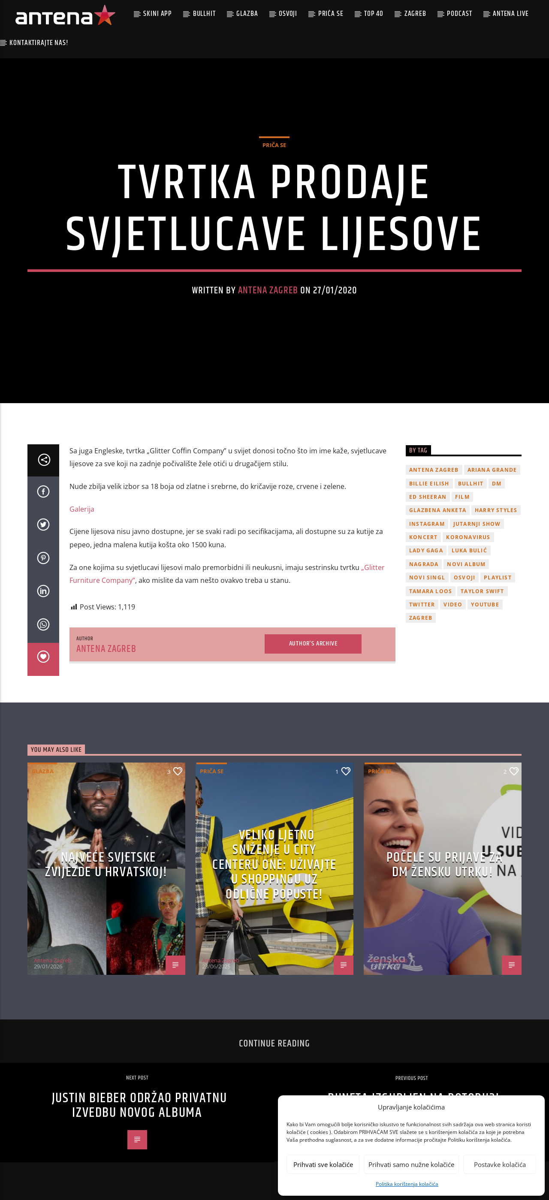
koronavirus (468, 537)
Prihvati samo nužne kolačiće (411, 1164)
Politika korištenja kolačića (407, 1184)
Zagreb (415, 13)
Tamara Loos (430, 591)
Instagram (427, 524)
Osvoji (288, 13)
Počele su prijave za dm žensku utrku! (444, 865)
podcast (459, 13)
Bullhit (204, 13)
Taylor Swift (482, 591)
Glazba (247, 13)
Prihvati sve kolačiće (323, 1164)
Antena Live (510, 13)
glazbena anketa (437, 510)
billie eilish (429, 483)
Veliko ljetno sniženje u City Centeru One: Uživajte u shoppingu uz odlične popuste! (274, 865)
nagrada (423, 564)
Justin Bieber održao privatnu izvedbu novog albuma (139, 1106)
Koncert (423, 537)
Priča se (331, 13)
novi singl (427, 577)
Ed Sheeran (427, 497)
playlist (498, 577)
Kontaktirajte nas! (38, 42)
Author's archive (313, 643)
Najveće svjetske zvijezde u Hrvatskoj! (106, 865)
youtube (485, 604)
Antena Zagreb (268, 290)
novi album (466, 564)
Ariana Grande (492, 469)
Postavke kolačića (500, 1164)
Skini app (157, 13)
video (452, 604)
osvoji (464, 577)
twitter (422, 604)
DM (496, 483)
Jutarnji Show (477, 524)
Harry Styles (496, 510)
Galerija (81, 509)
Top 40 (373, 13)
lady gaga (426, 550)
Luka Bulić (469, 550)
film (462, 497)
